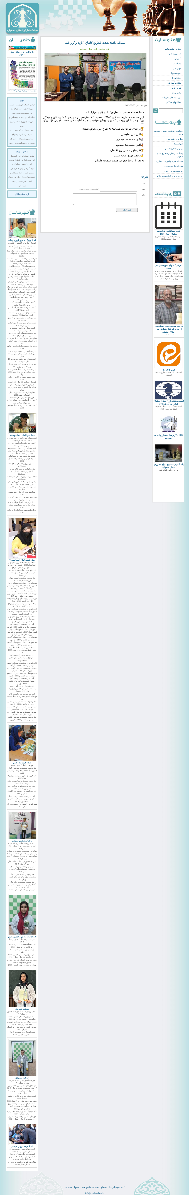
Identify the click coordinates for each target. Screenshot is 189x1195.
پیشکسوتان (176, 78)
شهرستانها (176, 73)
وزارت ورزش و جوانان (174, 139)
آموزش (178, 58)
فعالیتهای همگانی (173, 102)
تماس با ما (176, 88)
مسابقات (177, 63)
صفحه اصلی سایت (173, 49)
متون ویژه (176, 92)
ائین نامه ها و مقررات (171, 97)
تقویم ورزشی (175, 53)
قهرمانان (177, 68)
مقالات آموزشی (174, 83)
